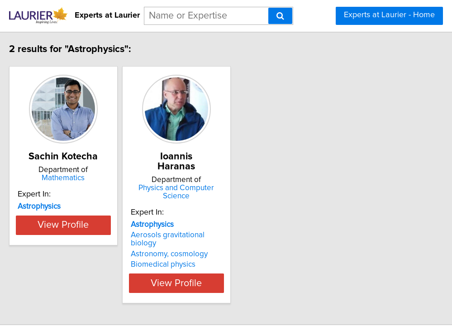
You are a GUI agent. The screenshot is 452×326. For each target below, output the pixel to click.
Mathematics (88, 178)
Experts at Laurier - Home (389, 15)
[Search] (280, 16)
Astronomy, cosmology (205, 228)
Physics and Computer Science (224, 178)
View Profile (88, 257)
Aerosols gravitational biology (217, 217)
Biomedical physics (199, 238)
